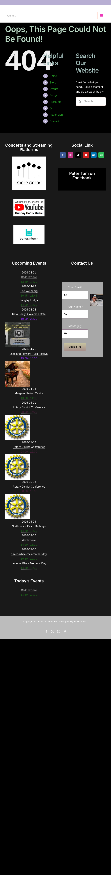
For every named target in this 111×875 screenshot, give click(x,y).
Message (74, 326)
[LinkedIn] (94, 155)
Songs (53, 95)
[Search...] (91, 101)
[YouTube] (86, 155)
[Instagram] (70, 155)
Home (53, 76)
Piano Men (56, 114)
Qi (51, 108)
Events (54, 89)
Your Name (75, 306)
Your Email (75, 287)
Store (53, 82)
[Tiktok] (78, 155)
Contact (54, 121)
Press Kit (55, 101)
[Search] (80, 101)
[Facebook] (63, 155)
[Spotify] (101, 155)
